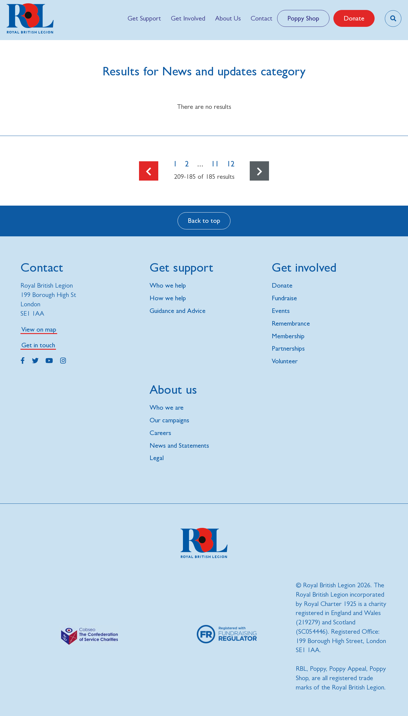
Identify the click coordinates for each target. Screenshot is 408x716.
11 (215, 163)
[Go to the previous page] (148, 171)
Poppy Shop (303, 18)
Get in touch (38, 345)
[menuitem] (144, 18)
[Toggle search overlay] (393, 18)
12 (231, 163)
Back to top (204, 220)
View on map (38, 329)
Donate (354, 18)
